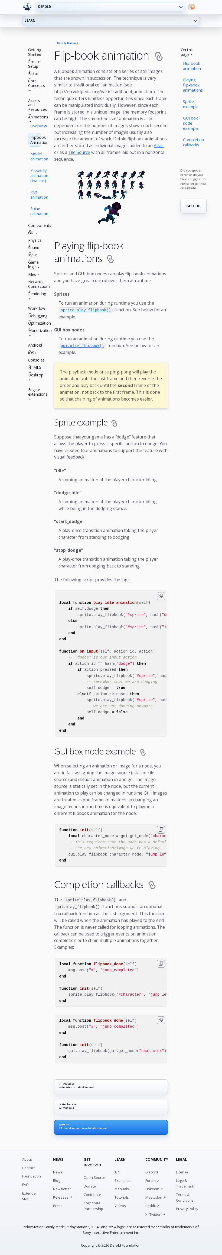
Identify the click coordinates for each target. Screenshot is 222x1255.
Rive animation (35, 194)
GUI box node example (190, 123)
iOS (31, 353)
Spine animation (35, 211)
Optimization (34, 323)
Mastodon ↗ (155, 1196)
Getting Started (34, 52)
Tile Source (79, 152)
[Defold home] (27, 7)
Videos (120, 1205)
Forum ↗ (152, 1179)
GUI (31, 233)
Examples (122, 1179)
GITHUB (193, 206)
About (27, 1158)
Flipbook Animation (35, 139)
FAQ (25, 1184)
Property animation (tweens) (35, 175)
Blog (56, 1179)
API (117, 1171)
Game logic (33, 264)
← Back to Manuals (66, 43)
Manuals (122, 1188)
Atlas (159, 146)
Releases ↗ (62, 1196)
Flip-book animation (192, 65)
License (182, 1171)
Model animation (35, 156)
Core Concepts (34, 83)
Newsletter (62, 1188)
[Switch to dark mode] (191, 7)
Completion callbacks (193, 142)
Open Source (94, 1177)
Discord (151, 1171)
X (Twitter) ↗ (155, 1213)
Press (58, 1205)
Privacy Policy (187, 1208)
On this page (187, 52)
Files (32, 274)
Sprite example (190, 104)
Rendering (34, 294)
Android (34, 345)
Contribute (92, 1194)
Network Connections (34, 284)
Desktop (34, 375)
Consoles (34, 360)
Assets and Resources (34, 105)
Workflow (34, 308)
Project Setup (34, 64)
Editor (33, 74)
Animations (34, 117)
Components (34, 225)
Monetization (34, 330)
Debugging (34, 316)
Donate (90, 1185)
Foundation (31, 1175)
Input (32, 255)
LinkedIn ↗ (154, 1188)
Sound (34, 248)
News (57, 1171)
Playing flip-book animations (193, 85)
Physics (34, 240)
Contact (28, 1167)
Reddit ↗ (152, 1205)
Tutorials (122, 1196)
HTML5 (34, 367)
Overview (35, 125)
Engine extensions (34, 392)
